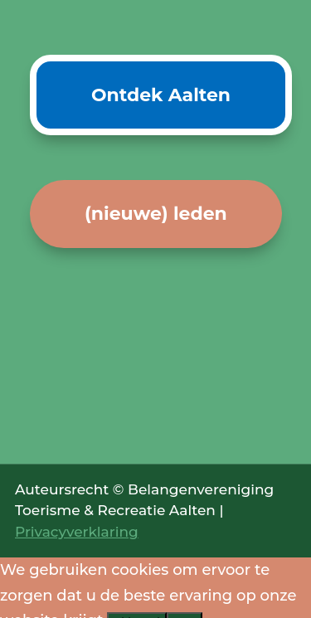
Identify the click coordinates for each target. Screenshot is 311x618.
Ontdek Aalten (161, 95)
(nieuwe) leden (156, 213)
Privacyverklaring (76, 531)
